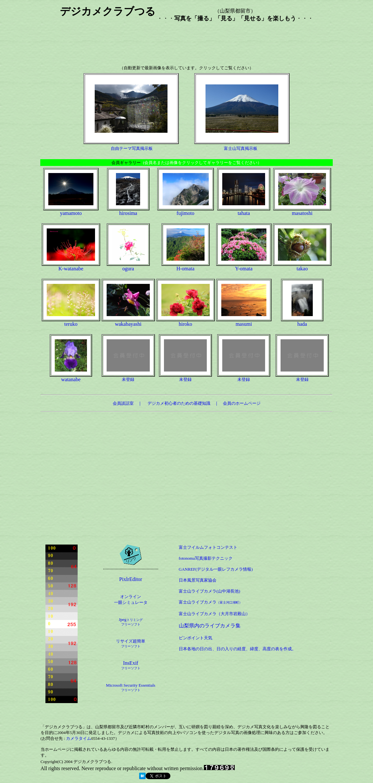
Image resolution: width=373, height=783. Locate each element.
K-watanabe (70, 268)
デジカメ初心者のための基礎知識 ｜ (185, 403)
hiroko (185, 324)
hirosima (128, 213)
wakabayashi (128, 324)
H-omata (186, 268)
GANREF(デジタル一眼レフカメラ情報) (216, 569)
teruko (71, 324)
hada (302, 324)
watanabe (71, 379)
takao (302, 268)
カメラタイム (78, 738)
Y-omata (244, 268)
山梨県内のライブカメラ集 (210, 625)
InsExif (130, 665)
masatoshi (302, 213)
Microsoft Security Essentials (130, 685)
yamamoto (71, 213)
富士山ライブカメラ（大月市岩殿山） (214, 613)
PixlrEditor (130, 579)
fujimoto (185, 213)
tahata (244, 213)
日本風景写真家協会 (197, 580)
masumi (243, 324)
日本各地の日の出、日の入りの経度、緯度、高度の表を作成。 (237, 648)
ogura (128, 268)
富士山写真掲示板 (240, 148)
